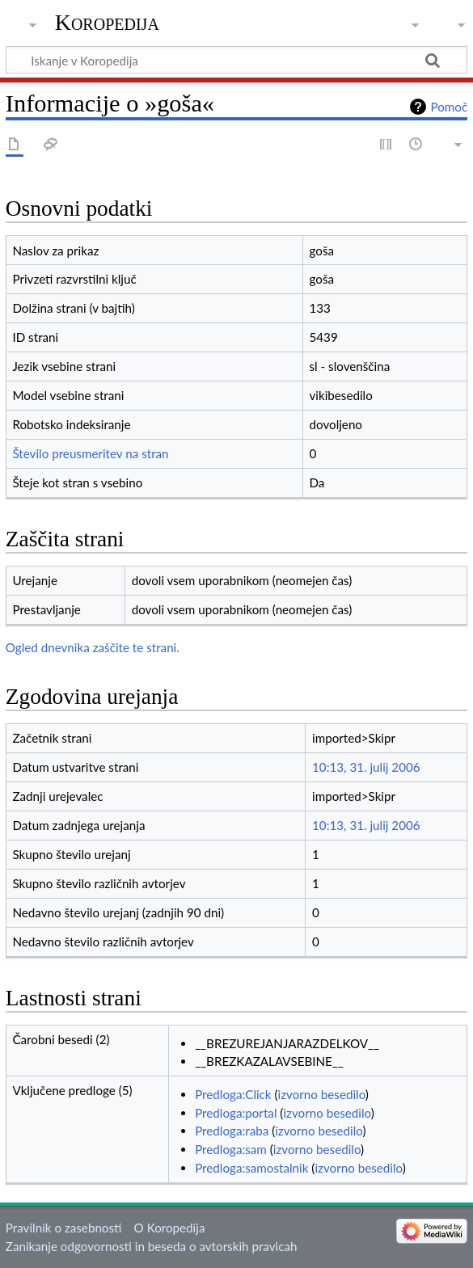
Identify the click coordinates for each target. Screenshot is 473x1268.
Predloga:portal (236, 1113)
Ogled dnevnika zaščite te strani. (92, 647)
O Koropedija (169, 1227)
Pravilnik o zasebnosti (64, 1227)
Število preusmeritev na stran (90, 453)
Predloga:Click (233, 1094)
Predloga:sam (231, 1149)
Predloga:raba (231, 1130)
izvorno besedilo (321, 1094)
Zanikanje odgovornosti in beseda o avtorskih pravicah (152, 1246)
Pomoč (448, 106)
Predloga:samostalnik (251, 1168)
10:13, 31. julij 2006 (366, 767)
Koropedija (107, 22)
